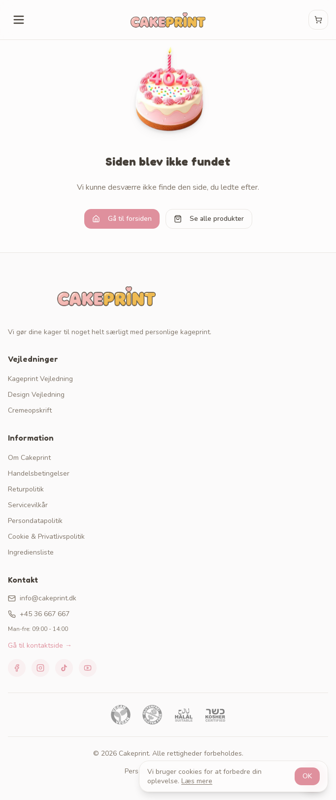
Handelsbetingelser (38, 473)
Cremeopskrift (30, 410)
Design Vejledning (36, 394)
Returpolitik (26, 489)
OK (307, 776)
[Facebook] (17, 668)
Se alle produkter (209, 218)
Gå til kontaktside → (40, 645)
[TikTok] (64, 668)
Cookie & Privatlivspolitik (46, 536)
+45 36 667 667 (38, 614)
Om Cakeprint (29, 457)
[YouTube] (88, 668)
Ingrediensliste (31, 552)
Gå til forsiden (122, 218)
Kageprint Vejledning (40, 378)
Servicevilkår (28, 505)
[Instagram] (40, 668)
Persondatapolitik (35, 520)
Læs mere (196, 781)
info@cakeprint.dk (42, 598)
